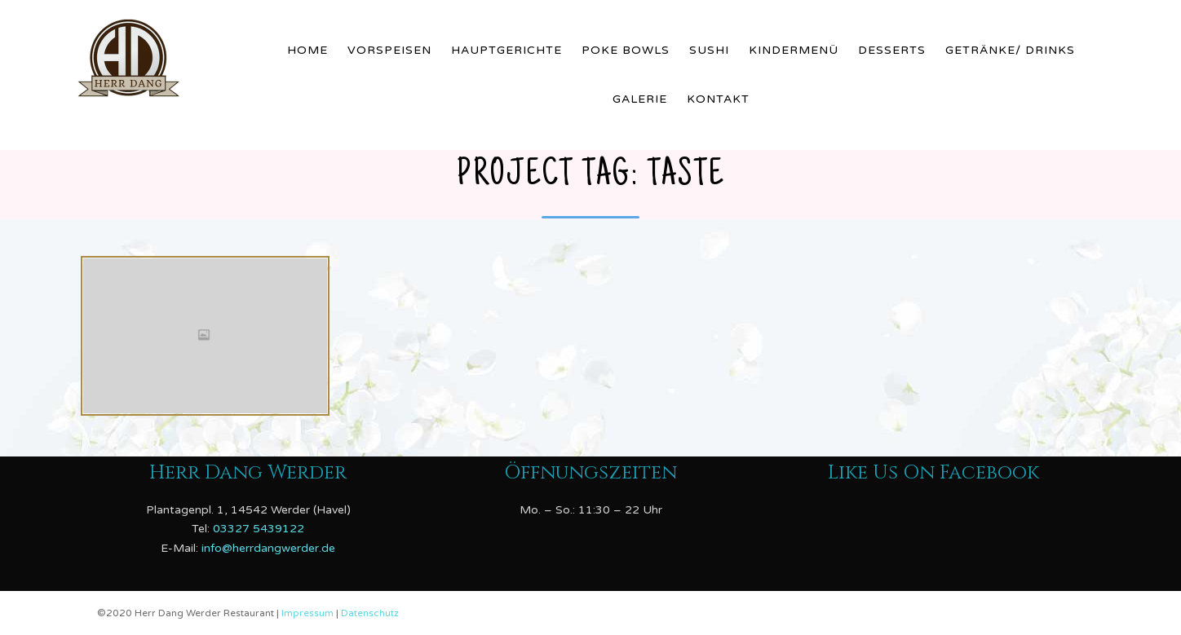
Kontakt (718, 99)
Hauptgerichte (506, 50)
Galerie (640, 99)
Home (307, 50)
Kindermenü (793, 50)
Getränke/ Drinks (1010, 50)
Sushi (709, 50)
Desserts (892, 50)
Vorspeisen (389, 50)
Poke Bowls (626, 50)
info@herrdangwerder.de (268, 548)
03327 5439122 (258, 529)
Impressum (308, 613)
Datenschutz (370, 613)
